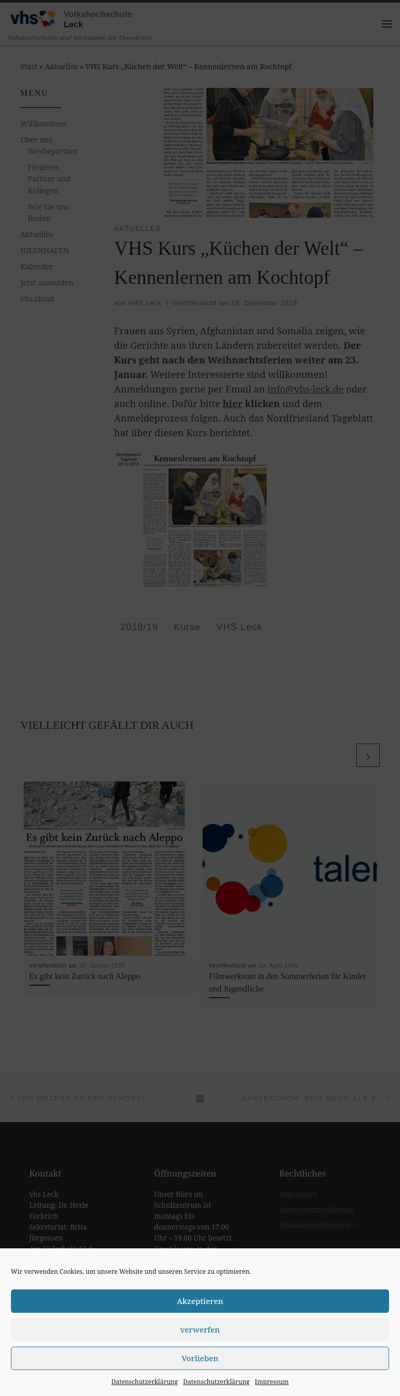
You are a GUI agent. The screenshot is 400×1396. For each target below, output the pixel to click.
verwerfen (200, 1329)
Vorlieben (200, 1358)
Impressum (272, 1381)
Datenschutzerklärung (144, 1381)
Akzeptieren (200, 1301)
